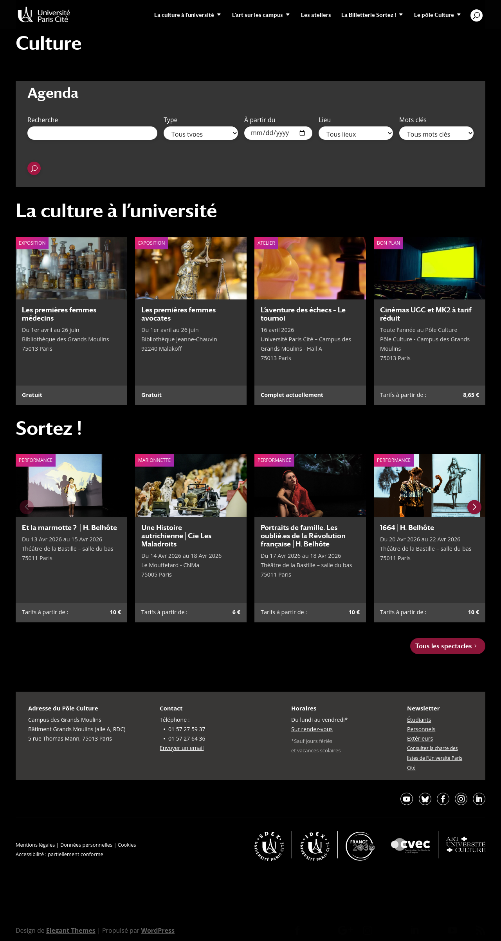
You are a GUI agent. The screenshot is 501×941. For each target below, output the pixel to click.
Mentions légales (35, 844)
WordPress (157, 930)
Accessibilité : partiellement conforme (59, 854)
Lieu (325, 119)
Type (171, 119)
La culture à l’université (184, 15)
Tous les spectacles (443, 646)
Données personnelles (86, 844)
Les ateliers (316, 15)
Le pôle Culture (434, 15)
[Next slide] (474, 507)
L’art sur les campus (257, 15)
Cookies (127, 844)
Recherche (42, 119)
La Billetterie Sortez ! (368, 15)
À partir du (260, 119)
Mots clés (413, 119)
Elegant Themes (71, 930)
